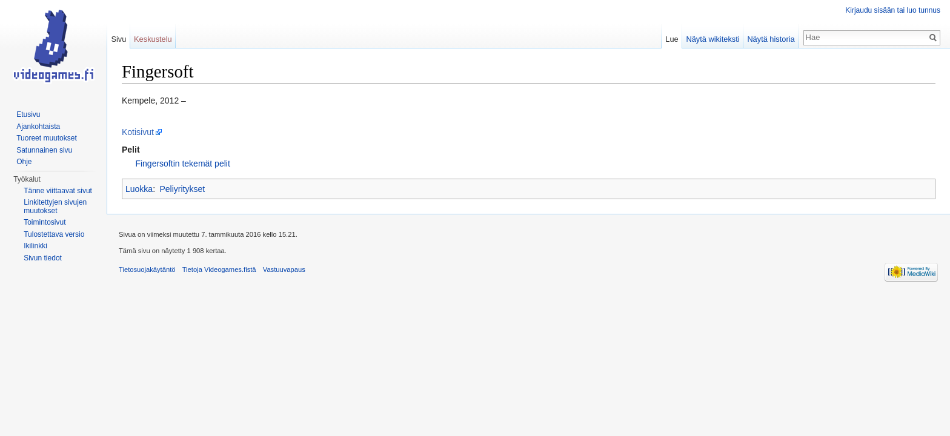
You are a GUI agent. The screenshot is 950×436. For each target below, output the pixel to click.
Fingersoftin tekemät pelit (182, 163)
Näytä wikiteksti (712, 39)
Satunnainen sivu (44, 150)
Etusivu (28, 114)
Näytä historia (770, 39)
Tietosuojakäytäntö (147, 269)
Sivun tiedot (43, 258)
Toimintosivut (44, 222)
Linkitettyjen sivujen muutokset (55, 206)
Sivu (118, 39)
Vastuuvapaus (284, 269)
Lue (671, 39)
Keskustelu (153, 39)
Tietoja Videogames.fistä (219, 269)
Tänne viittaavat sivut (58, 191)
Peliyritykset (182, 189)
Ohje (24, 161)
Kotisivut (138, 132)
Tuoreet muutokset (46, 138)
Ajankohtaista (38, 126)
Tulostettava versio (54, 234)
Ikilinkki (35, 246)
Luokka (139, 189)
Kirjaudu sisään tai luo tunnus (892, 10)
